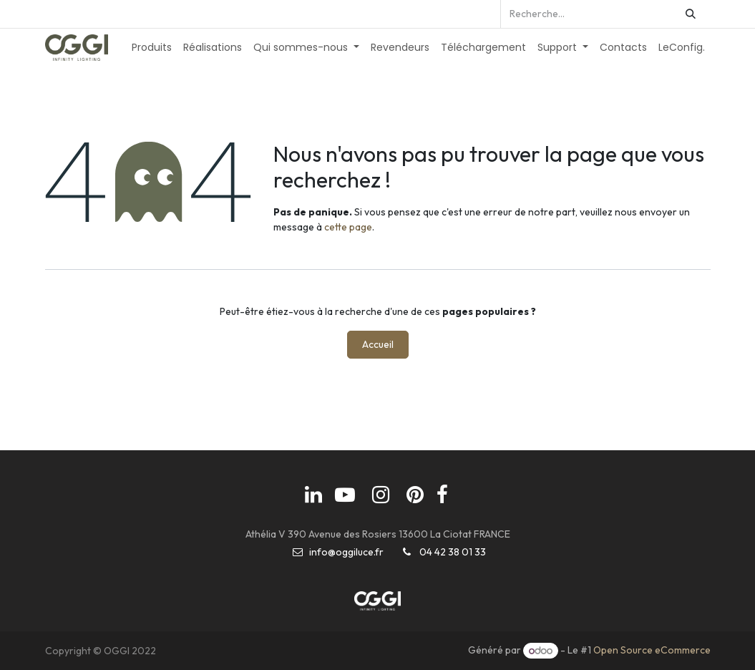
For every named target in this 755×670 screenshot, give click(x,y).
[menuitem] (151, 47)
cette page (348, 226)
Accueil (378, 344)
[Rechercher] (691, 14)
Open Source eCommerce (652, 650)
